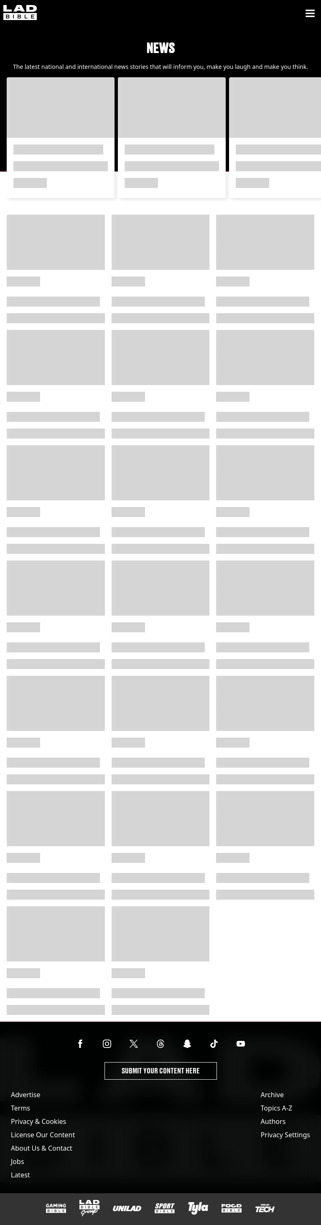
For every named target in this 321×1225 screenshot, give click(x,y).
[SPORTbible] (165, 1208)
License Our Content (43, 1134)
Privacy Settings (285, 1134)
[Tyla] (198, 1208)
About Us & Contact (41, 1148)
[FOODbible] (232, 1208)
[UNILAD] (127, 1208)
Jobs (17, 1161)
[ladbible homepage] (20, 13)
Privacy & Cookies (38, 1121)
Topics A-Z (276, 1108)
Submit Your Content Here (161, 1070)
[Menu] (310, 13)
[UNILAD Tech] (265, 1208)
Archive (272, 1094)
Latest (20, 1174)
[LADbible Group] (89, 1208)
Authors (273, 1121)
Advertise (25, 1094)
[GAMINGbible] (56, 1208)
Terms (20, 1108)
